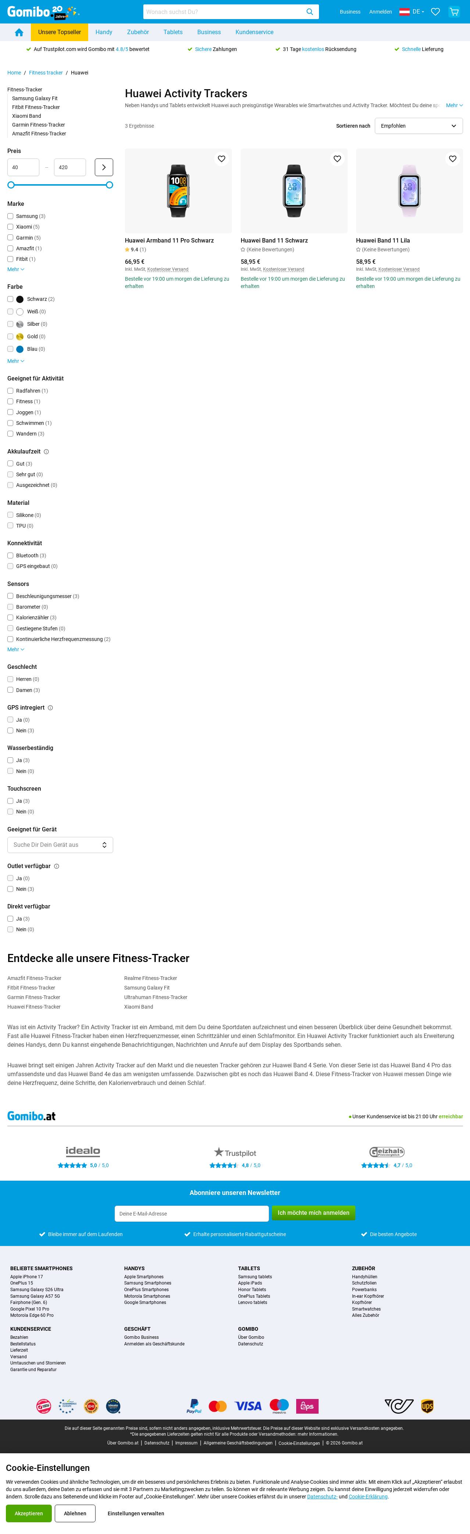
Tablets (173, 32)
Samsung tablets (255, 1277)
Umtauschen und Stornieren (38, 1363)
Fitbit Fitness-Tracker (36, 107)
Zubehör (138, 32)
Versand (18, 1357)
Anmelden (380, 12)
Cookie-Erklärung (368, 1497)
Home (14, 73)
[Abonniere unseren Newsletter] (192, 1214)
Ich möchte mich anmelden (313, 1212)
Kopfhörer (362, 1302)
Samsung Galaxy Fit (35, 98)
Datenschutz (250, 1344)
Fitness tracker (46, 73)
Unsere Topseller (59, 32)
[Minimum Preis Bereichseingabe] (23, 167)
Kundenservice (254, 32)
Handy (104, 32)
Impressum (186, 1443)
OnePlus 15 (21, 1283)
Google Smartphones (145, 1302)
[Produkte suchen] (223, 11)
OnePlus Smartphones (146, 1289)
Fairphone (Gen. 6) (28, 1302)
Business (350, 12)
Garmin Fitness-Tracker (38, 125)
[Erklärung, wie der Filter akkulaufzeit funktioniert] (46, 452)
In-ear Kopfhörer (368, 1296)
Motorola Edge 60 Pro (32, 1315)
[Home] (19, 32)
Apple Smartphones (144, 1277)
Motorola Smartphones (147, 1296)
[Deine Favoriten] (435, 11)
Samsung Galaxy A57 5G (35, 1296)
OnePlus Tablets (254, 1296)
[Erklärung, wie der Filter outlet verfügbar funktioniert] (57, 866)
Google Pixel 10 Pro (29, 1309)
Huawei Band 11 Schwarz (274, 240)
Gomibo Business (141, 1337)
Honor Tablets (252, 1289)
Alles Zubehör (365, 1315)
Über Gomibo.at (123, 1443)
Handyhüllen (364, 1277)
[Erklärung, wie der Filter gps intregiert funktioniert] (50, 708)
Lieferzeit (19, 1350)
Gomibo (248, 1329)
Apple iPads (250, 1283)
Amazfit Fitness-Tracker (39, 133)
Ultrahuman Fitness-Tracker (155, 997)
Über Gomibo (251, 1337)
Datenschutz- (322, 1497)
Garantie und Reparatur (33, 1369)
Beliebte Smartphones (41, 1268)
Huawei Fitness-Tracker (34, 1007)
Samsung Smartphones (147, 1283)
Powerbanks (364, 1289)
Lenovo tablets (252, 1302)
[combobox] (231, 11)
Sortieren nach (353, 126)
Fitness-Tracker (24, 89)
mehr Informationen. (318, 1434)
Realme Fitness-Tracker (150, 978)
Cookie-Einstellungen (299, 1443)
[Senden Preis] (104, 167)
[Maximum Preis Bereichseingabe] (70, 167)
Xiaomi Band (26, 116)
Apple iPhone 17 (26, 1277)
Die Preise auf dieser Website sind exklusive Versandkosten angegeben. (333, 1428)
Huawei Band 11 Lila (383, 240)
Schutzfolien (364, 1283)
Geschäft (137, 1329)
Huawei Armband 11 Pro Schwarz (169, 240)
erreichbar (451, 1116)
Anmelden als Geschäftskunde (154, 1344)
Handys (134, 1268)
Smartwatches (366, 1309)
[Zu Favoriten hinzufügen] (221, 159)
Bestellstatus (23, 1344)
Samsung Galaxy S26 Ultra (37, 1289)
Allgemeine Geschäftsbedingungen (238, 1443)
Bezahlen (19, 1337)
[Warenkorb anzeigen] (454, 12)
